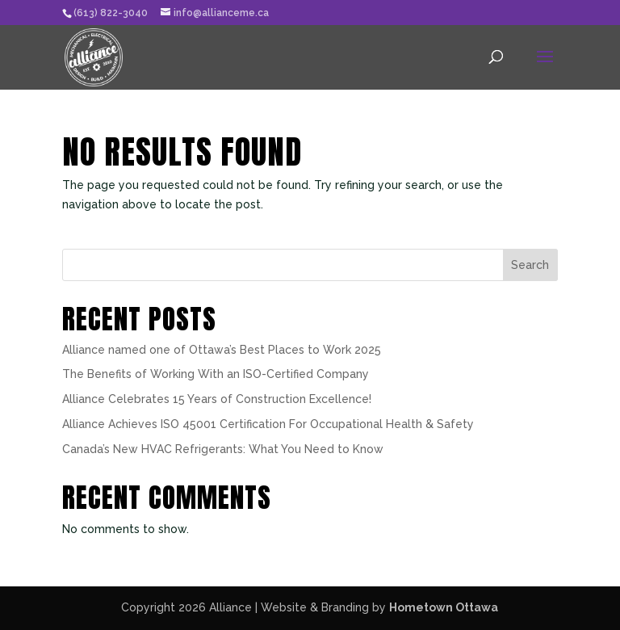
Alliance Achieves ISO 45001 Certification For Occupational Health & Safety (268, 424)
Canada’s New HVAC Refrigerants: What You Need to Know (222, 449)
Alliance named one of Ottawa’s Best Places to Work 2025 (221, 349)
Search (530, 264)
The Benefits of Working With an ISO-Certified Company (215, 374)
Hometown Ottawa (443, 607)
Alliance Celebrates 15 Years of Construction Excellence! (216, 399)
